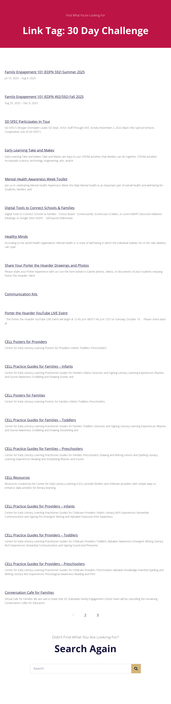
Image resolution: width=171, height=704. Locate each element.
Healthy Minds (16, 236)
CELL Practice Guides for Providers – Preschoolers (45, 563)
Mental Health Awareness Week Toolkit (36, 179)
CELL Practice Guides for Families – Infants (39, 366)
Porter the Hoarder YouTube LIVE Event (36, 313)
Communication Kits (21, 294)
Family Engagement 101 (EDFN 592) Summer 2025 (45, 72)
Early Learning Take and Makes (29, 150)
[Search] (136, 668)
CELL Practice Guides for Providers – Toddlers (41, 535)
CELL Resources (17, 477)
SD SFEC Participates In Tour (27, 121)
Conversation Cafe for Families (29, 592)
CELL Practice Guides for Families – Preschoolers (44, 448)
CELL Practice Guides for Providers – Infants (40, 506)
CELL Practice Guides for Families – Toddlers (40, 420)
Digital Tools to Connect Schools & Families (40, 207)
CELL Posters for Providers (26, 341)
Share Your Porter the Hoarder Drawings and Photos (47, 265)
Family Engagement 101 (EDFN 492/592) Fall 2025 (44, 96)
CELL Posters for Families (25, 395)
